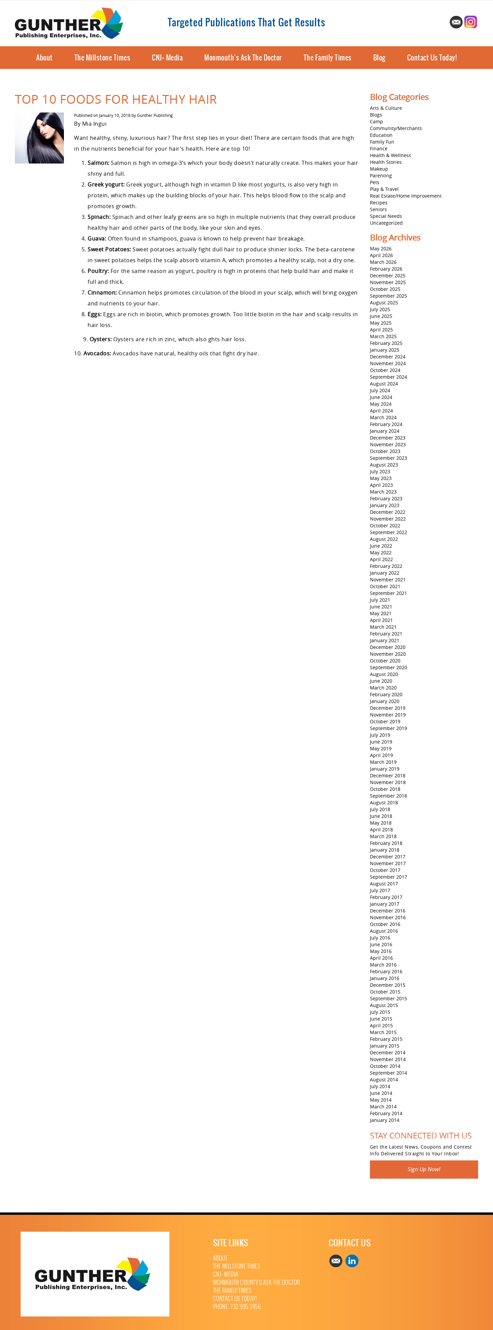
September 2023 (388, 458)
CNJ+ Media (167, 57)
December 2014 (387, 1052)
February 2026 (386, 269)
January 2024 (384, 431)
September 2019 (388, 728)
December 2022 (387, 512)
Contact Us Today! (432, 57)
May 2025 (381, 323)
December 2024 (387, 356)
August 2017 (384, 883)
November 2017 (388, 863)
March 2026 (383, 262)
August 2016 (384, 931)
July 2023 (380, 471)
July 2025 (380, 309)
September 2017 (388, 877)
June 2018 (381, 816)
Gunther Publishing (155, 115)
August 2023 (384, 464)
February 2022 (386, 566)
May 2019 (381, 748)
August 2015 (384, 1005)
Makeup (379, 169)
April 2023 (381, 485)
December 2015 (387, 985)
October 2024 (385, 370)
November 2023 (388, 444)
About (44, 57)
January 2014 (384, 1120)
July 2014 (380, 1086)
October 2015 (385, 991)
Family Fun (382, 142)
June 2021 (381, 606)
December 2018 (387, 775)
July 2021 (380, 600)
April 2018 (381, 829)
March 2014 (383, 1106)
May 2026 (381, 248)
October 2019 (385, 721)
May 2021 (381, 613)
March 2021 (383, 627)
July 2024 (380, 390)
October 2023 (385, 451)
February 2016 (386, 971)
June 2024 (381, 397)
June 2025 (381, 316)
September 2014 (388, 1073)
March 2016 (383, 964)
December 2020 (387, 647)
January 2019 (384, 769)
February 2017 (386, 897)
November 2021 (388, 579)
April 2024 (381, 410)
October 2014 (385, 1066)
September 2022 (388, 532)
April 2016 (381, 958)
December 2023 (387, 437)
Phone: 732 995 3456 (237, 1307)
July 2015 (380, 1012)
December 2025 (387, 275)
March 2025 (383, 336)
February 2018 (386, 843)
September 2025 (388, 296)
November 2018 (388, 782)
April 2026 (381, 255)
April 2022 (381, 559)
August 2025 (384, 302)
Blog (379, 57)
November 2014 (388, 1059)
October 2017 (385, 870)
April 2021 (381, 620)
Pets (374, 182)
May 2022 (381, 552)
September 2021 (388, 593)
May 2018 (381, 823)
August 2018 (384, 802)
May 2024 (381, 404)
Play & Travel (384, 189)
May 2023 (381, 478)
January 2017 (384, 904)
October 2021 (385, 586)
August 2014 (384, 1079)
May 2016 (381, 951)
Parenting (381, 175)
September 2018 (388, 796)
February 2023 (386, 498)
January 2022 (384, 573)
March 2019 (383, 762)
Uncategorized (386, 223)
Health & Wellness (390, 155)
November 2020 (388, 654)
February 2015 (386, 1039)
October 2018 (385, 789)
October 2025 (385, 289)
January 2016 (384, 978)
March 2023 (383, 491)
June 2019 (381, 741)
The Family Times (328, 57)
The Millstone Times (102, 57)
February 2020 (386, 694)
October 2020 (385, 660)
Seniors (378, 209)
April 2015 (381, 1025)
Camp (376, 121)
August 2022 (384, 539)
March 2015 (383, 1032)
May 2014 (381, 1100)
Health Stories (386, 162)
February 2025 (386, 343)
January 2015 (384, 1046)
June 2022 (381, 546)
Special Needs (386, 216)
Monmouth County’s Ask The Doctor (256, 1282)
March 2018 (383, 836)
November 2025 (388, 282)
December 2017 (387, 856)
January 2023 (384, 505)
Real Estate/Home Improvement (406, 196)
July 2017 (380, 890)
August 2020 (384, 674)
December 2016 (387, 910)
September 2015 (388, 998)
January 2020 (384, 701)
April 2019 (381, 755)
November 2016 (388, 917)
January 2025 (384, 350)
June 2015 (381, 1018)
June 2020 (381, 681)
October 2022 (385, 525)
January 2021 (384, 640)
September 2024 (388, 377)
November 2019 (388, 714)
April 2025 (381, 329)
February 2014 (386, 1113)
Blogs (376, 114)
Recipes (379, 202)
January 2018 (384, 850)
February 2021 (386, 633)
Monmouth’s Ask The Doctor (243, 57)
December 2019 (387, 708)
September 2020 (388, 667)
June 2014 (381, 1093)
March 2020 (383, 687)
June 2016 (381, 944)
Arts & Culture (386, 108)
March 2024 (383, 417)
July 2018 (380, 809)
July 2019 (380, 735)
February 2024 (386, 424)
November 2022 (388, 519)
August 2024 (384, 383)
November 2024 (388, 363)
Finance (379, 148)
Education (381, 135)
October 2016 (385, 924)
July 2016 (380, 937)
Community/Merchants (396, 128)
